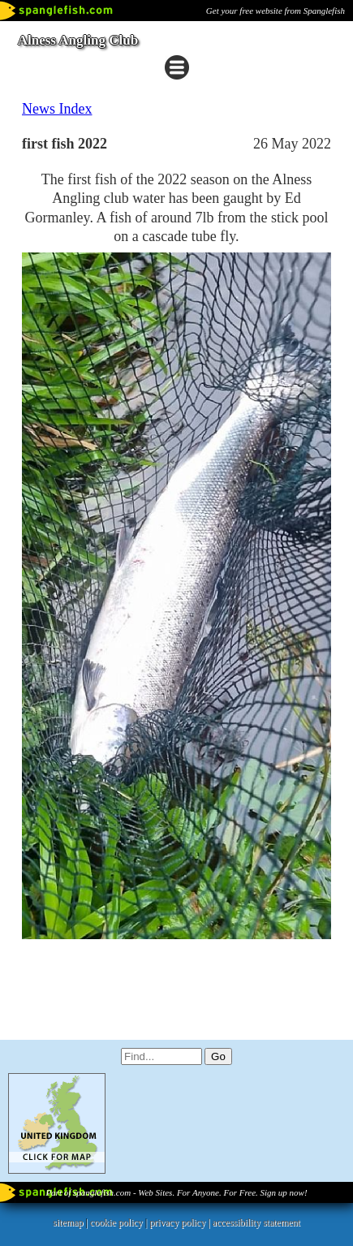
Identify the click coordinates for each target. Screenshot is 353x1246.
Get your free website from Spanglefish (275, 10)
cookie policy (116, 1222)
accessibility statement (256, 1222)
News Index (57, 109)
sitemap (68, 1222)
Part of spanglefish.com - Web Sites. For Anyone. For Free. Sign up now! (176, 1192)
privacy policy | (180, 1222)
